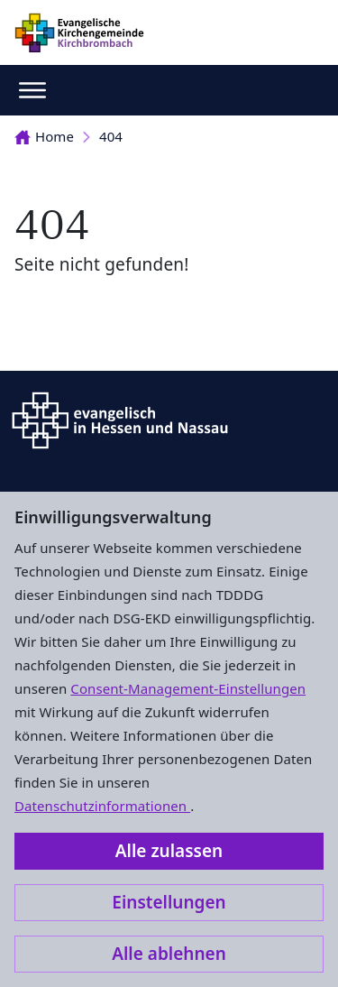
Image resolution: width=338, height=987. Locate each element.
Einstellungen (168, 902)
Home (44, 136)
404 (111, 136)
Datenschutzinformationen (102, 806)
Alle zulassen (169, 850)
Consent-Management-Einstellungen (188, 688)
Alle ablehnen (169, 953)
